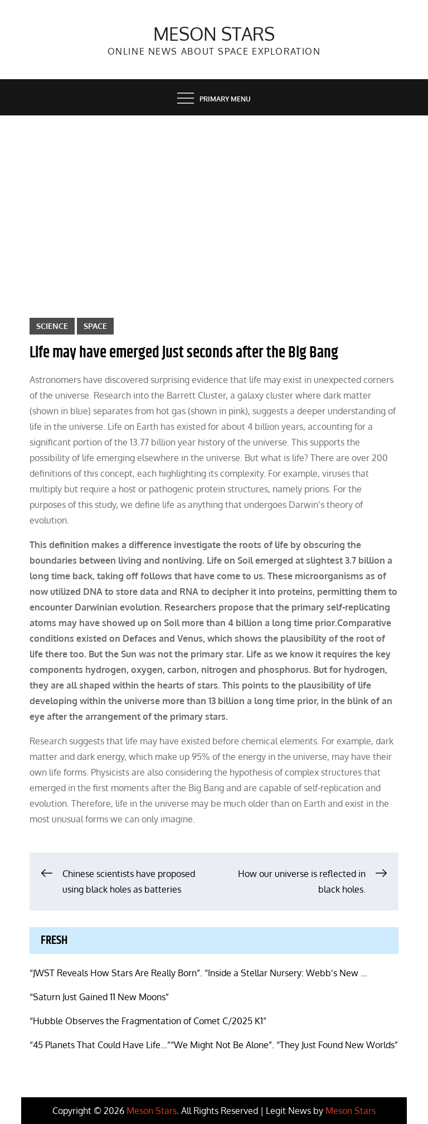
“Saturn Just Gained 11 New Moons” (99, 996)
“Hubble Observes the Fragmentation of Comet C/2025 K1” (148, 1020)
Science (52, 326)
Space (95, 326)
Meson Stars (214, 33)
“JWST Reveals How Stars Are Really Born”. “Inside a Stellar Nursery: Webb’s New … (198, 972)
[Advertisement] (214, 199)
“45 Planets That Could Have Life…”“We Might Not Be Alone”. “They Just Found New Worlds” (214, 1044)
